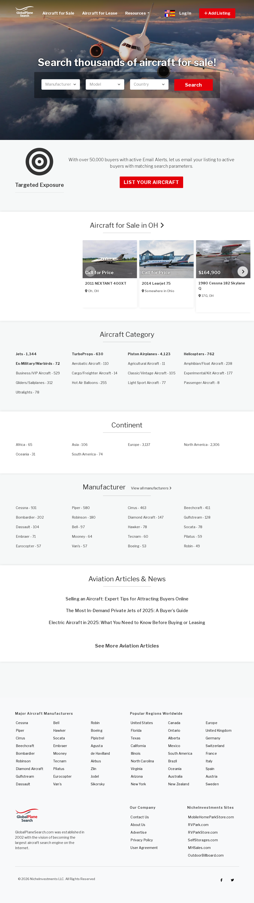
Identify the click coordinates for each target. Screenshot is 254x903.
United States (142, 723)
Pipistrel (97, 738)
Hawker (59, 730)
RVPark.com (198, 825)
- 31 (25, 454)
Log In (185, 13)
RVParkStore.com (203, 832)
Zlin (93, 769)
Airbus (96, 761)
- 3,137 (139, 445)
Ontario (174, 730)
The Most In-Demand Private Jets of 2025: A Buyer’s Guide (127, 610)
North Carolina (142, 761)
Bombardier (25, 753)
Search (193, 85)
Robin (95, 723)
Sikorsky (98, 784)
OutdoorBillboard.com (206, 855)
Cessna (22, 723)
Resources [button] (139, 13)
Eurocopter (62, 776)
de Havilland (100, 753)
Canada (174, 723)
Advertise (138, 832)
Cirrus (20, 738)
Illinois (136, 753)
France (211, 753)
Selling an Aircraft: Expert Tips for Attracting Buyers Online (127, 598)
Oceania (174, 769)
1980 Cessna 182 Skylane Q (221, 286)
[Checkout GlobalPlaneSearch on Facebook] (221, 880)
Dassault (23, 784)
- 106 (80, 445)
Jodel (95, 776)
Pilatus (58, 769)
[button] (217, 13)
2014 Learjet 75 (156, 283)
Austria (211, 776)
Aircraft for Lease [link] (100, 13)
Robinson (23, 761)
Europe (211, 723)
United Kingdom (218, 730)
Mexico (174, 746)
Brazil (172, 761)
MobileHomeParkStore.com (211, 817)
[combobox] (60, 84)
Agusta (97, 746)
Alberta (174, 738)
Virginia (137, 769)
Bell (56, 723)
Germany (213, 738)
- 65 (24, 445)
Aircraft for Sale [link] (58, 13)
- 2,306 (202, 445)
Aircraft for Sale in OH (127, 225)
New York (138, 784)
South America (180, 753)
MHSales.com (199, 848)
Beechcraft (25, 746)
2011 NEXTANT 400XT (106, 283)
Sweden (212, 784)
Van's (57, 784)
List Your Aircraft (151, 182)
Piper (20, 730)
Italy (209, 761)
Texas (136, 738)
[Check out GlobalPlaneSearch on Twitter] (232, 880)
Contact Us (139, 817)
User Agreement (144, 848)
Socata (59, 738)
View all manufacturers (151, 488)
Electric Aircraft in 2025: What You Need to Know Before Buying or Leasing (127, 622)
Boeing (96, 730)
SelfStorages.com (203, 840)
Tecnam (59, 761)
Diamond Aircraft (29, 769)
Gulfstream (25, 776)
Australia (175, 776)
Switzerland (215, 746)
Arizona (137, 776)
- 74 (87, 454)
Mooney (60, 753)
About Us (137, 825)
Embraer (60, 746)
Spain (210, 769)
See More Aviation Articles (127, 646)
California (138, 746)
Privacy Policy (141, 840)
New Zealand (178, 784)
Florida (136, 730)
